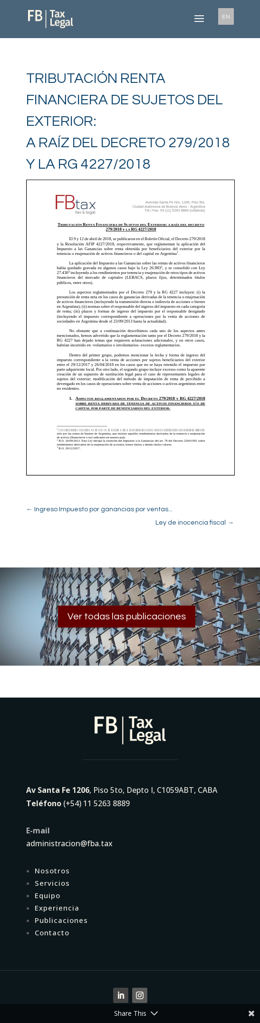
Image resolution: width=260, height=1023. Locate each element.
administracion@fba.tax (69, 843)
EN (226, 16)
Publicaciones (61, 920)
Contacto (52, 932)
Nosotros (52, 870)
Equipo (47, 895)
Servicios (52, 883)
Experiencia (57, 907)
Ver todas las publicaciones (126, 616)
